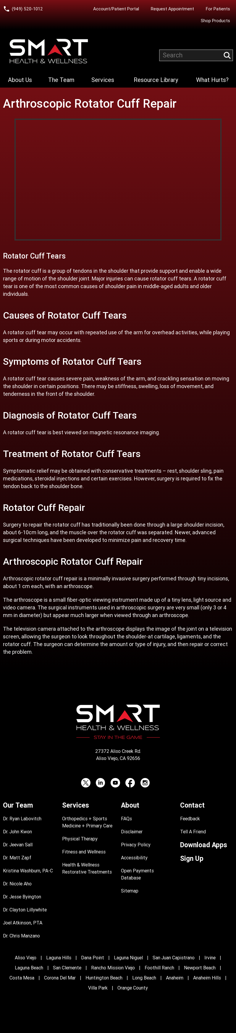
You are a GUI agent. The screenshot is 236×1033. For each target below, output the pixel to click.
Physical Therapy (80, 839)
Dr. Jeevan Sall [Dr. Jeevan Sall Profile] (18, 845)
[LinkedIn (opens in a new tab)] (100, 782)
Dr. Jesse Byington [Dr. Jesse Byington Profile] (22, 897)
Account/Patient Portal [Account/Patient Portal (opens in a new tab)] (116, 9)
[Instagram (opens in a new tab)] (145, 782)
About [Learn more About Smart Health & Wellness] (130, 805)
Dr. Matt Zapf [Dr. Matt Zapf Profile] (17, 858)
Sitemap (129, 891)
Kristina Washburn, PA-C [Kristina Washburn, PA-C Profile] (28, 871)
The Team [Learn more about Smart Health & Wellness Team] (61, 79)
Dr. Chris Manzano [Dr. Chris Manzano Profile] (21, 936)
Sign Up (191, 859)
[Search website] (196, 55)
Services (102, 79)
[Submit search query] (227, 55)
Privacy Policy (136, 845)
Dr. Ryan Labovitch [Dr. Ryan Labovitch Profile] (22, 818)
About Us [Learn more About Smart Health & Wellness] (20, 79)
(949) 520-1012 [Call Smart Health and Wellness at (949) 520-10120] (27, 9)
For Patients (218, 9)
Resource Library (156, 79)
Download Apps (203, 845)
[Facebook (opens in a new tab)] (130, 782)
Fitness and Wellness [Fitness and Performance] (84, 852)
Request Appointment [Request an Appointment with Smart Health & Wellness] (172, 9)
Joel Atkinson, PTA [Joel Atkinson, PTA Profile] (22, 923)
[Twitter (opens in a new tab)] (85, 782)
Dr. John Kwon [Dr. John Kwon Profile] (17, 832)
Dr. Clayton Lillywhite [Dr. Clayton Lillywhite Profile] (25, 910)
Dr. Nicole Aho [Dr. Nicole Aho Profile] (17, 884)
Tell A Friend (193, 832)
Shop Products (215, 20)
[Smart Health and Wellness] (48, 51)
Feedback (190, 818)
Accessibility (134, 858)
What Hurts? (212, 79)
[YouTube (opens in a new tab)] (115, 782)
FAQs (126, 818)
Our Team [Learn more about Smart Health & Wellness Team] (18, 805)
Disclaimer (132, 832)
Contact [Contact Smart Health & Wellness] (192, 805)
